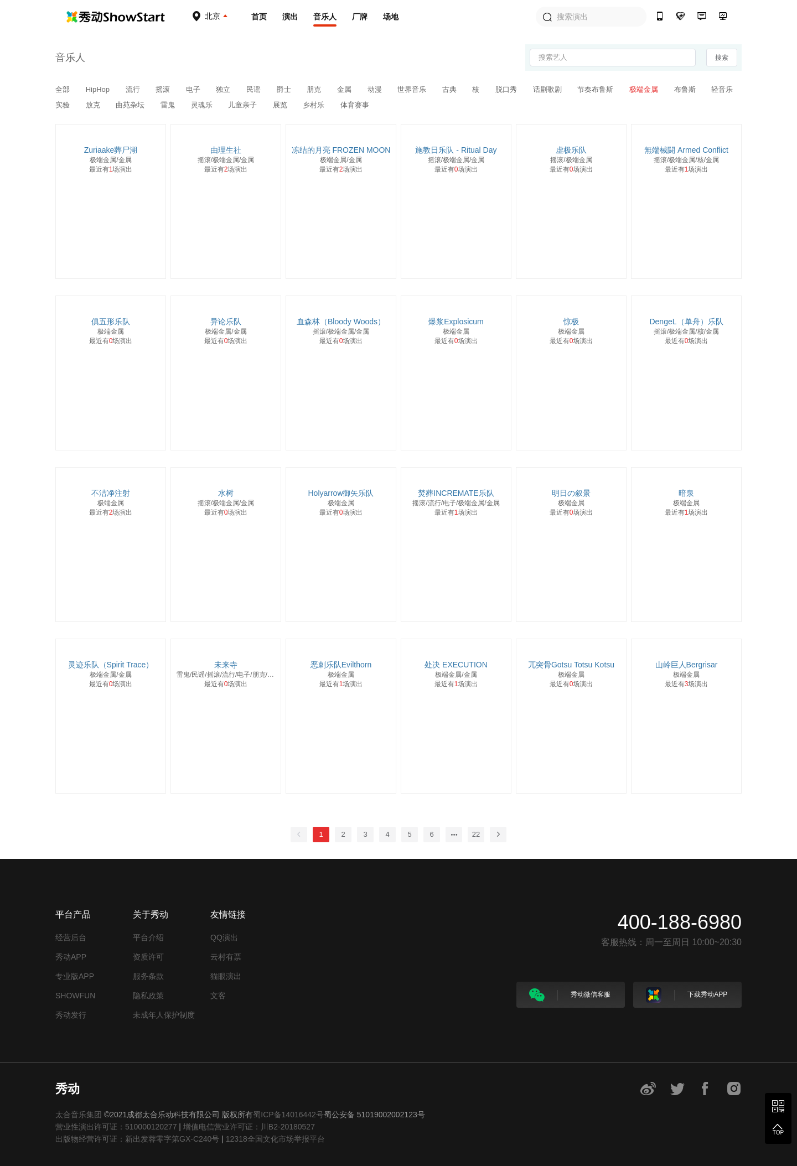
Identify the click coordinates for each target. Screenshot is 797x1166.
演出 (290, 16)
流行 (134, 89)
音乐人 (325, 16)
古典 (450, 89)
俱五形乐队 (110, 321)
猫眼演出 (225, 976)
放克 (94, 105)
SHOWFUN (75, 995)
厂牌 (360, 16)
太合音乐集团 (78, 1114)
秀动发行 (70, 1014)
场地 (390, 16)
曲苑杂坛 (131, 105)
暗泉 (686, 493)
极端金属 (644, 89)
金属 (345, 89)
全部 (63, 89)
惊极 (571, 321)
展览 (281, 105)
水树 (226, 493)
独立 (224, 89)
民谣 (254, 89)
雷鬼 (169, 105)
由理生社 (225, 150)
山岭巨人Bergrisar (686, 664)
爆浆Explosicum (456, 321)
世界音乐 (412, 89)
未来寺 (225, 664)
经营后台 (70, 937)
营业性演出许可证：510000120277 (116, 1126)
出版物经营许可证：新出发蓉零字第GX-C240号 (137, 1138)
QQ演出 (224, 937)
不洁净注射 (110, 493)
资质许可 (148, 956)
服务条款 (148, 976)
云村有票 (225, 956)
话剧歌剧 (548, 89)
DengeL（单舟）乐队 (686, 321)
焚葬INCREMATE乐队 (456, 493)
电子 (194, 89)
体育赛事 (354, 105)
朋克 (315, 89)
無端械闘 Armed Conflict (686, 150)
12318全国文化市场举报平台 (275, 1138)
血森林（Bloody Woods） (341, 321)
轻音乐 (722, 89)
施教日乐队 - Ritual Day (455, 150)
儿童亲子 (243, 105)
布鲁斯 (686, 89)
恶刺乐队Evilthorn (340, 664)
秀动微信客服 (569, 995)
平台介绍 (148, 937)
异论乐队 (225, 321)
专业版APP (74, 976)
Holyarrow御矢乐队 (341, 493)
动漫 (376, 89)
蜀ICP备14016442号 (288, 1114)
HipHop (99, 89)
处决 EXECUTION (456, 664)
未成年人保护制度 (164, 1014)
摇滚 (164, 89)
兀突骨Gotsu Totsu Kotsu (571, 664)
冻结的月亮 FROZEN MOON (341, 150)
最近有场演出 (111, 169)
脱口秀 (507, 89)
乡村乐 (315, 105)
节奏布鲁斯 (596, 89)
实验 (63, 105)
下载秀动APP (686, 995)
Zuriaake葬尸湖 (110, 150)
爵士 (285, 89)
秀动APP (70, 956)
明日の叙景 (571, 493)
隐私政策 (148, 995)
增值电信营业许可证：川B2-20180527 (249, 1126)
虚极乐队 (571, 150)
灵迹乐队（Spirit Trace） (111, 664)
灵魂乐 (203, 105)
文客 (218, 995)
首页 (259, 16)
